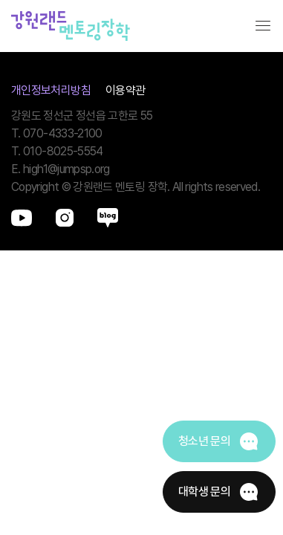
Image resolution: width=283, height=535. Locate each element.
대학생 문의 (204, 491)
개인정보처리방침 (51, 90)
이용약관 (125, 90)
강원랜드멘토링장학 (70, 26)
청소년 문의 (204, 441)
